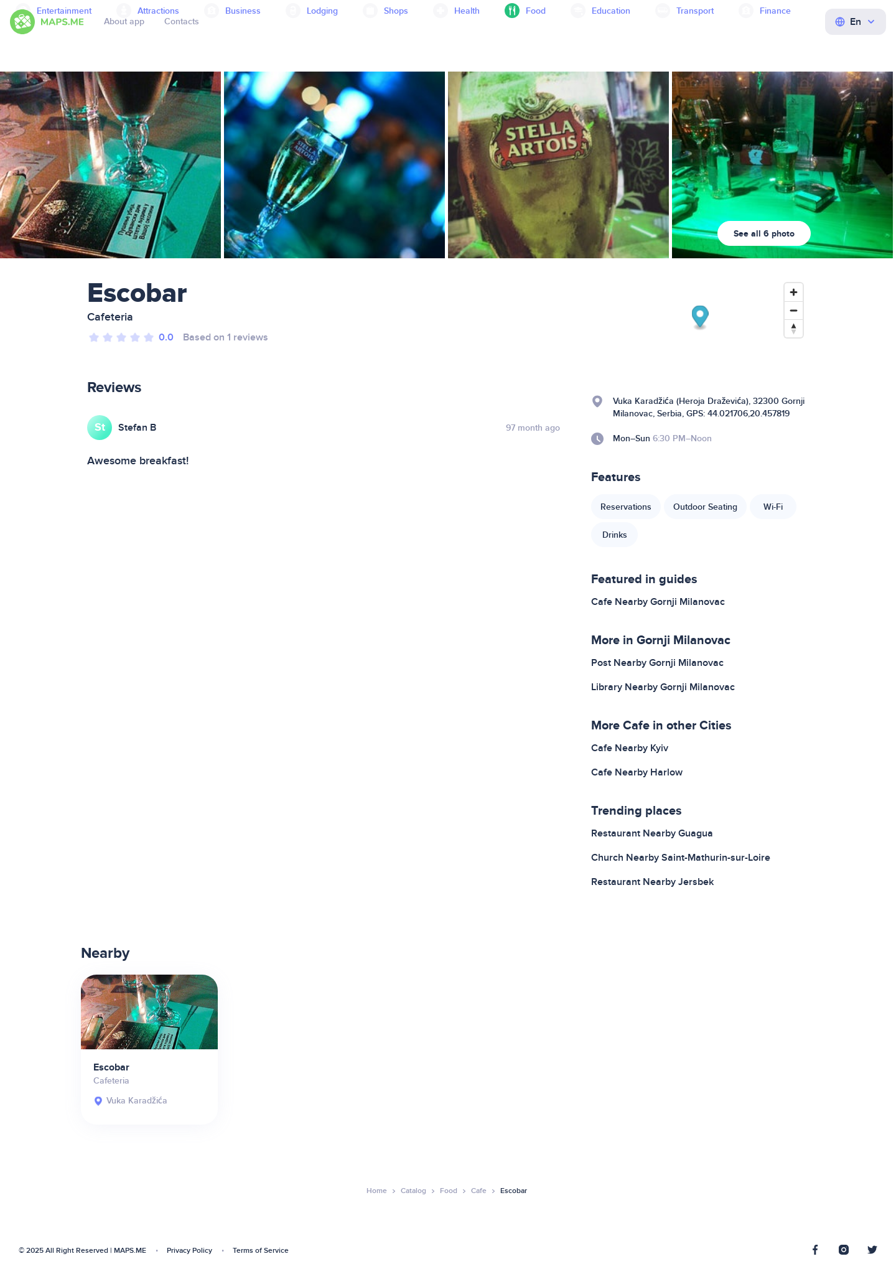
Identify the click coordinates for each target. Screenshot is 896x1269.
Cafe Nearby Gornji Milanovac (658, 602)
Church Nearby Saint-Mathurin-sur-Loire (680, 857)
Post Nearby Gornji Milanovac (657, 663)
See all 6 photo (764, 233)
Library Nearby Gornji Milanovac (663, 687)
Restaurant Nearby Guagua (652, 833)
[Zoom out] (794, 310)
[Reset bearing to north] (794, 328)
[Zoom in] (794, 292)
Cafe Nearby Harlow (637, 772)
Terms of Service (261, 1250)
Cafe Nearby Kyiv (629, 748)
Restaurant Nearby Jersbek (652, 882)
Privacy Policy (189, 1250)
